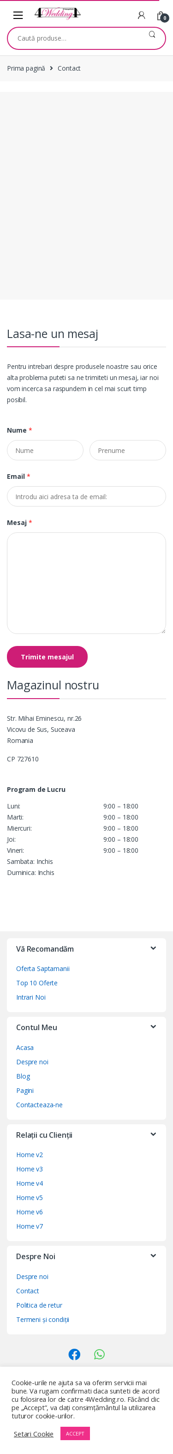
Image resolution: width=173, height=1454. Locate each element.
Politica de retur (39, 1305)
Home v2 (29, 1154)
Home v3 (29, 1168)
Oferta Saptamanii (43, 968)
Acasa (25, 1047)
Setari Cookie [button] (34, 1434)
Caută (152, 38)
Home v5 (29, 1197)
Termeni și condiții (42, 1319)
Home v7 (29, 1226)
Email (18, 476)
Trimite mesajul (47, 656)
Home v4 (29, 1183)
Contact (27, 1290)
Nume (19, 430)
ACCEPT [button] (75, 1433)
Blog (23, 1076)
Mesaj (19, 523)
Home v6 (29, 1211)
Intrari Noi (30, 997)
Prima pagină (26, 68)
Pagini (25, 1090)
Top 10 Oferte (37, 982)
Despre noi (32, 1061)
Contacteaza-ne (39, 1104)
